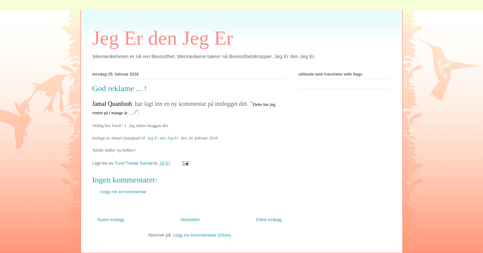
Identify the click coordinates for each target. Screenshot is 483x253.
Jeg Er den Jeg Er (162, 38)
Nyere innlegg (110, 219)
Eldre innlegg (269, 219)
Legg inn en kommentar (124, 191)
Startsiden (190, 219)
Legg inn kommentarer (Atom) (202, 235)
